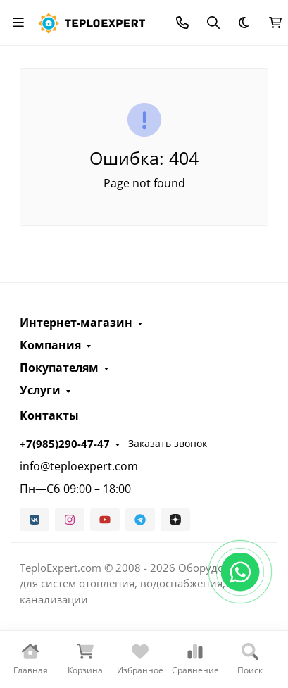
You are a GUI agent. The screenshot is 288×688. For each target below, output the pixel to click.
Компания (50, 345)
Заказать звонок (167, 443)
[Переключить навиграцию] (18, 22)
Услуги (40, 390)
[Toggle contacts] (182, 22)
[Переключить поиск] (213, 22)
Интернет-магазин (76, 322)
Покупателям (59, 367)
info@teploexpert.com (79, 466)
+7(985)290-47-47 (65, 444)
